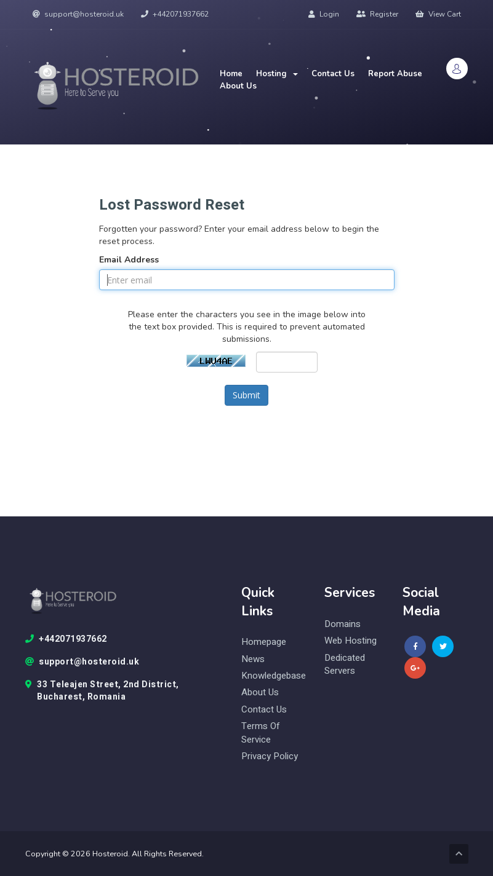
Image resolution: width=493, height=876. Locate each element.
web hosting (350, 640)
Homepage (263, 642)
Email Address (129, 260)
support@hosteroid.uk (78, 14)
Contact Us (333, 73)
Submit (246, 395)
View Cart (438, 14)
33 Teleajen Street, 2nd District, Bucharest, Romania (102, 691)
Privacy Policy (269, 756)
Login (323, 14)
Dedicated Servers (344, 664)
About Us (238, 86)
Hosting (277, 73)
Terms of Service (260, 733)
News (253, 659)
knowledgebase (273, 675)
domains (342, 624)
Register (377, 14)
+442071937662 (175, 14)
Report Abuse (395, 73)
